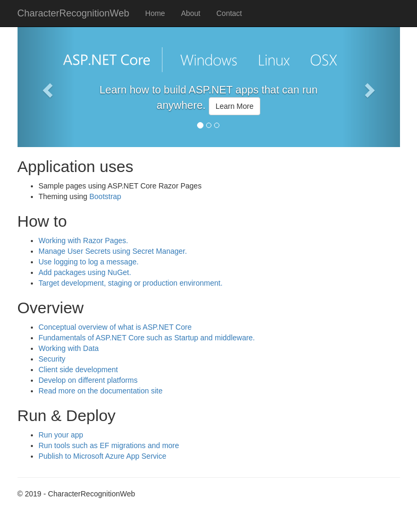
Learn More (235, 106)
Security (52, 359)
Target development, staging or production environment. (131, 283)
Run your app (61, 435)
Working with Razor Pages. (84, 240)
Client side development (78, 369)
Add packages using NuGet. (85, 272)
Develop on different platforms (88, 380)
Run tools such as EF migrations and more (109, 445)
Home (155, 13)
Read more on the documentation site (101, 391)
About (191, 13)
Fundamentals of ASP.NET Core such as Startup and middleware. (147, 337)
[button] (46, 87)
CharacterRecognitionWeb (74, 13)
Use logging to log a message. (89, 262)
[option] (209, 104)
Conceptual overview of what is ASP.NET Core (115, 327)
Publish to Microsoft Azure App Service (102, 456)
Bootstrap (105, 196)
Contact (229, 13)
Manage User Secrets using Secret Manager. (113, 251)
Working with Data (69, 348)
